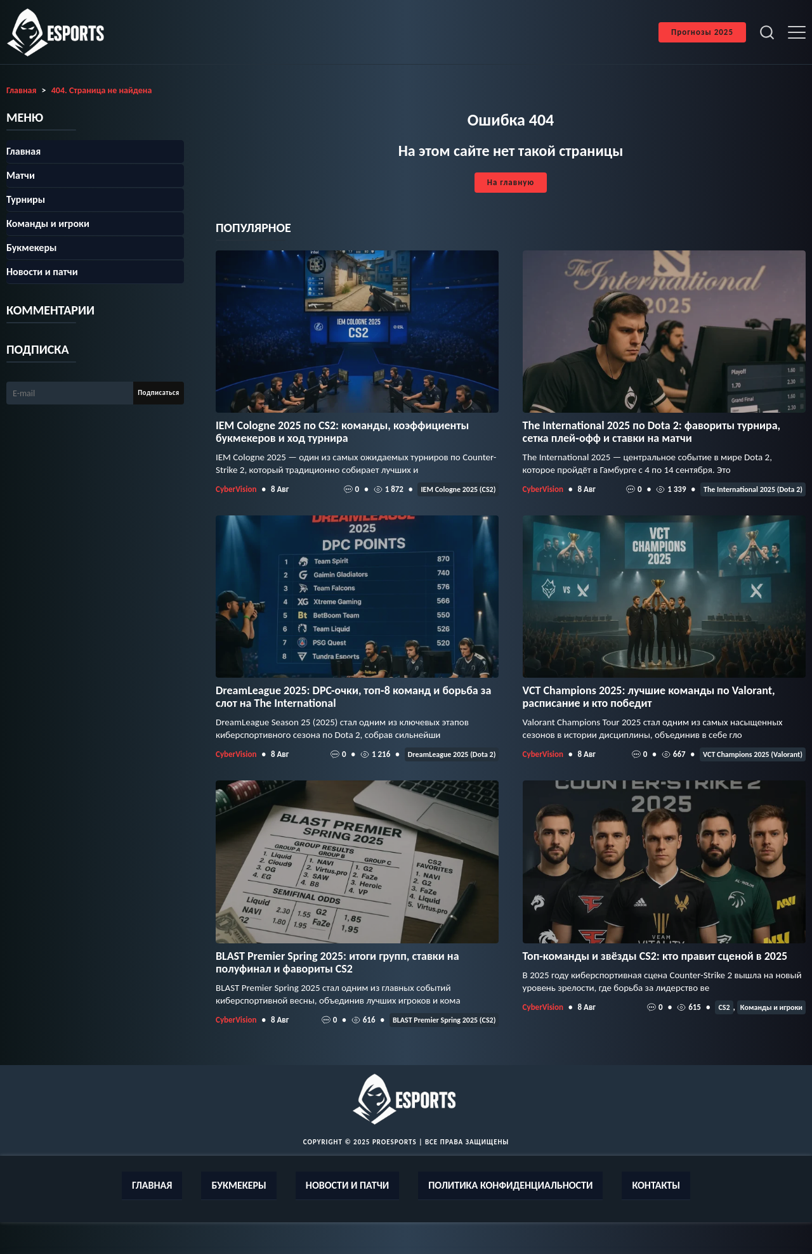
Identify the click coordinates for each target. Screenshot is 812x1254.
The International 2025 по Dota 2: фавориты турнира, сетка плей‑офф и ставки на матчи (652, 431)
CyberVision (236, 489)
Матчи (20, 175)
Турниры (25, 199)
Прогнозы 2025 (702, 32)
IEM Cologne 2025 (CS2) (458, 489)
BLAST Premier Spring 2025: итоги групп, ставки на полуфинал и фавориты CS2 (337, 962)
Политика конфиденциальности (510, 1185)
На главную (510, 182)
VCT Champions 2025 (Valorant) (752, 754)
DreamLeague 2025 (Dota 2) (452, 754)
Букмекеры (31, 248)
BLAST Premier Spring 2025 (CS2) (444, 1020)
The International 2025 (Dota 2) (753, 489)
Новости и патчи (42, 272)
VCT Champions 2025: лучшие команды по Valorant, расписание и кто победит (649, 696)
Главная (23, 151)
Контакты (656, 1185)
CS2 (724, 1007)
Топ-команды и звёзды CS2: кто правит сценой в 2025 (655, 956)
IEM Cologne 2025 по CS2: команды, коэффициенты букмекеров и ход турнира (342, 431)
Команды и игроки (771, 1007)
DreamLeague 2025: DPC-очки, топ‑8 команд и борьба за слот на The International (353, 696)
